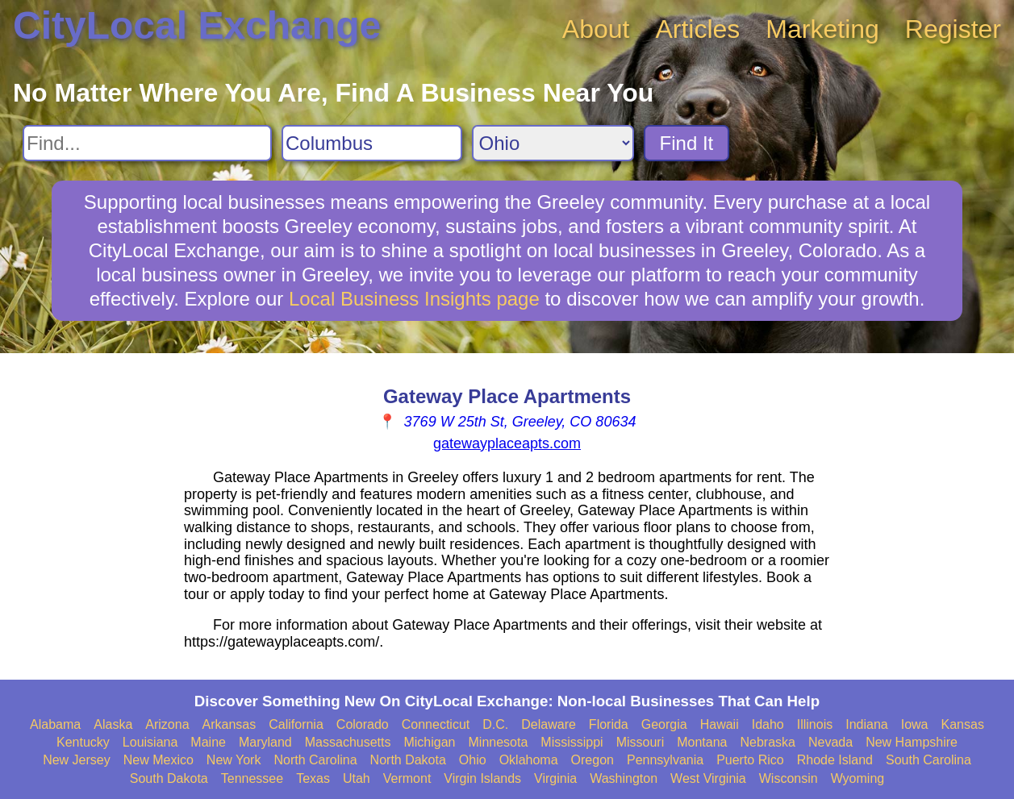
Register (953, 29)
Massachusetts (348, 742)
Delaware (548, 724)
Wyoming (858, 778)
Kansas (962, 724)
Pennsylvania (665, 760)
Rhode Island (835, 760)
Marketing (822, 29)
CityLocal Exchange (197, 25)
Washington (623, 778)
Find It (687, 143)
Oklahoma (528, 760)
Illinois (814, 724)
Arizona (167, 724)
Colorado (362, 724)
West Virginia (708, 778)
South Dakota (169, 778)
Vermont (407, 778)
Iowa (914, 724)
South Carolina (928, 760)
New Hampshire (912, 742)
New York (234, 760)
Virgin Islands (482, 778)
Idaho (768, 724)
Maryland (265, 742)
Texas (313, 778)
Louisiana (150, 742)
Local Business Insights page (414, 299)
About (596, 29)
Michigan (429, 742)
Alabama (55, 724)
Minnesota (498, 742)
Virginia (555, 778)
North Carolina (315, 760)
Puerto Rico (750, 760)
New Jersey (77, 760)
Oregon (592, 760)
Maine (208, 742)
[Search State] (553, 143)
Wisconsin (788, 778)
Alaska (113, 724)
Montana (702, 742)
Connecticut (436, 724)
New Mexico (158, 760)
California (296, 724)
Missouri (640, 742)
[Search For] (147, 143)
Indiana (866, 724)
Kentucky (83, 742)
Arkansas (229, 724)
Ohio (472, 760)
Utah (356, 778)
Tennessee (252, 778)
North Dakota (408, 760)
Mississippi (571, 742)
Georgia (664, 724)
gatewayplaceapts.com (507, 443)
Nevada (830, 742)
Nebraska (768, 742)
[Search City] (372, 143)
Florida (608, 724)
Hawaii (719, 724)
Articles (697, 29)
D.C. (495, 724)
